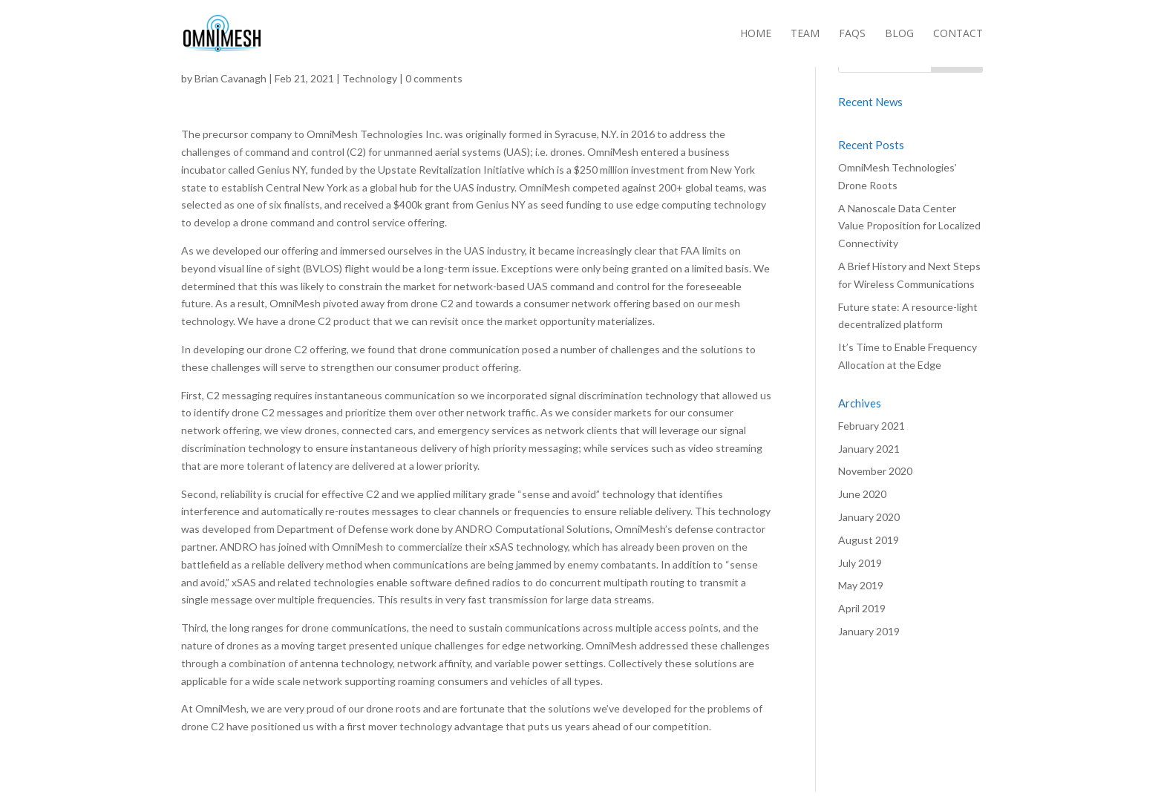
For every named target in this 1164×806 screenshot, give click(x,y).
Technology (369, 78)
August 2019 (868, 540)
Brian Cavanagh (230, 78)
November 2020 (875, 471)
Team (805, 34)
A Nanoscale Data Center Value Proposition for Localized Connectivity (909, 226)
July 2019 (860, 563)
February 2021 (871, 425)
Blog (899, 34)
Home (755, 34)
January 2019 (869, 631)
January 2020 (869, 517)
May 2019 (860, 585)
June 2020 (862, 494)
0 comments (433, 78)
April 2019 (862, 608)
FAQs (852, 34)
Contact (958, 34)
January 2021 (869, 448)
